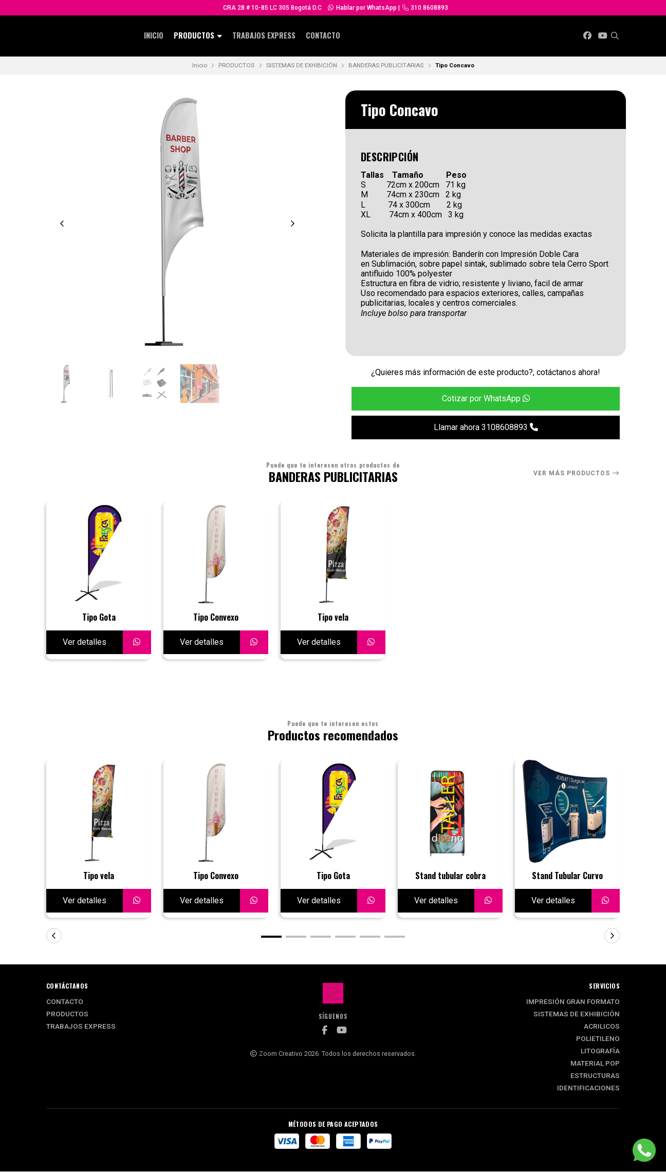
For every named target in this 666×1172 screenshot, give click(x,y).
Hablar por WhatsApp (362, 7)
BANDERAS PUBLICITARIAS (385, 65)
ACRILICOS (602, 1027)
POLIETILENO (598, 1039)
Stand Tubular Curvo (567, 876)
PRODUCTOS (198, 35)
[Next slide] (292, 223)
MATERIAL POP (595, 1064)
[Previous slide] (62, 223)
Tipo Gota (99, 617)
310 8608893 (424, 7)
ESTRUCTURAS (595, 1076)
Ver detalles (84, 642)
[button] (271, 937)
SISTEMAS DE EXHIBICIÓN (301, 65)
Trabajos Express (263, 35)
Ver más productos (576, 473)
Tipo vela (333, 617)
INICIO (153, 35)
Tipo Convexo (215, 617)
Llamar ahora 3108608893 (486, 427)
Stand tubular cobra (450, 876)
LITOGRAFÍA (600, 1051)
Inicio (199, 65)
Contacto (323, 35)
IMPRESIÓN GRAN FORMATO (573, 1002)
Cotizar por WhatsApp (486, 398)
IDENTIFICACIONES (588, 1088)
